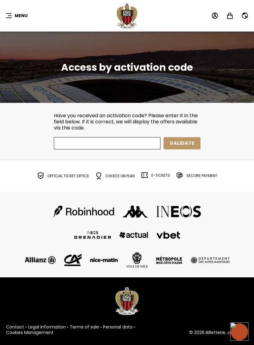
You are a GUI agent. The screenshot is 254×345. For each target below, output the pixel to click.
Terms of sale (84, 327)
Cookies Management (29, 333)
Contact (15, 327)
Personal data (117, 327)
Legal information (47, 327)
